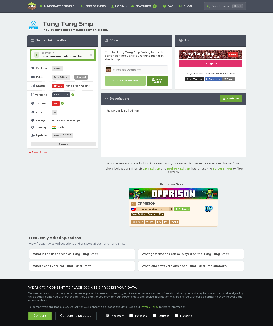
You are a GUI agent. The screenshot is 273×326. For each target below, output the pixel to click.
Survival (63, 144)
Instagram (210, 63)
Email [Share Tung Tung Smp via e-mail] (230, 79)
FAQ (168, 6)
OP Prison (137, 222)
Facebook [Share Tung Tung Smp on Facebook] (214, 79)
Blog (185, 6)
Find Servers (93, 6)
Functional (141, 315)
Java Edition (151, 168)
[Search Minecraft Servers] (225, 6)
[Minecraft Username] (136, 69)
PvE (159, 222)
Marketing (186, 315)
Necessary (118, 315)
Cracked (81, 77)
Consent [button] (39, 315)
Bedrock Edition (178, 168)
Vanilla (174, 222)
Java (61, 77)
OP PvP (150, 222)
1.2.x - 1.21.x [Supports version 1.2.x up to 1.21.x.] (61, 94)
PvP (166, 222)
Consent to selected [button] (76, 315)
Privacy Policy (149, 306)
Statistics (164, 315)
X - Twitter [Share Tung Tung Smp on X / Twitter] (196, 79)
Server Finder (222, 168)
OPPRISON (146, 203)
